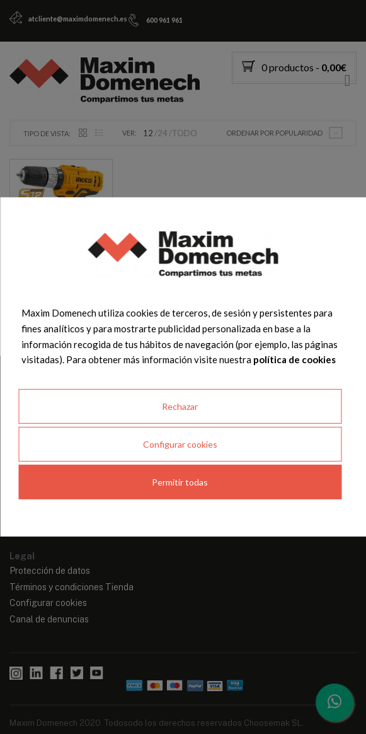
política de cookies (294, 359)
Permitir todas (180, 482)
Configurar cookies (180, 444)
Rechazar (180, 406)
